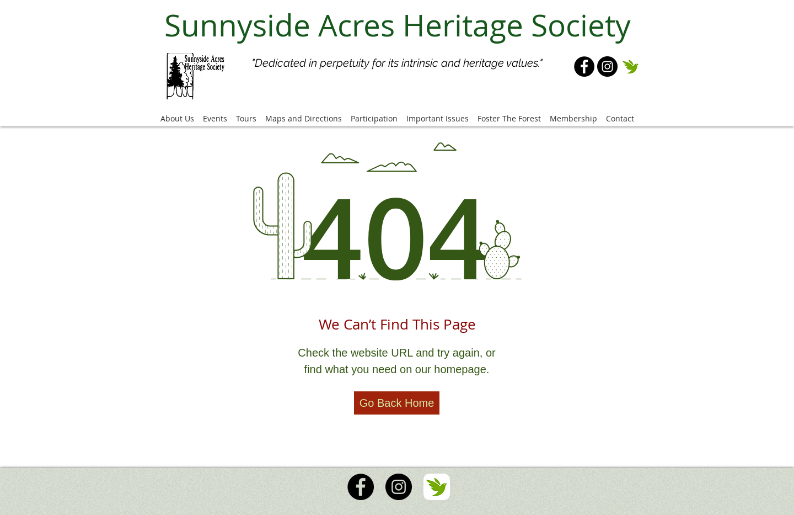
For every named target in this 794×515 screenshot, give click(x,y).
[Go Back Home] (396, 403)
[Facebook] (584, 66)
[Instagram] (607, 66)
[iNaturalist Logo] (630, 66)
